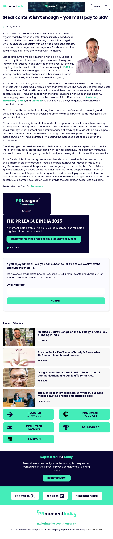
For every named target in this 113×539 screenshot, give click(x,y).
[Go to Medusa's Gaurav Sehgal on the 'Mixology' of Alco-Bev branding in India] (56, 337)
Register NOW (56, 478)
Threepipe (37, 186)
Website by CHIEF (94, 529)
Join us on (55, 496)
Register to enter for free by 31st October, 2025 (44, 239)
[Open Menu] (100, 7)
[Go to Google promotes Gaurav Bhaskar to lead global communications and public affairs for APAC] (56, 377)
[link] (56, 7)
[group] (56, 7)
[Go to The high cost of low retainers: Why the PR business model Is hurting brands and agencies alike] (56, 398)
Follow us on (25, 496)
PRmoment (87, 496)
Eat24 (66, 67)
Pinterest (91, 97)
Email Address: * (16, 284)
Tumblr (20, 100)
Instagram (9, 100)
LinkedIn (37, 100)
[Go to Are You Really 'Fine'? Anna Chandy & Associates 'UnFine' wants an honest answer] (56, 357)
